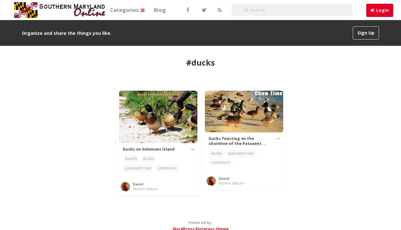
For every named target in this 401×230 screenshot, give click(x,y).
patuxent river (138, 168)
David (138, 184)
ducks (148, 158)
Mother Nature (145, 188)
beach (131, 158)
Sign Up (365, 33)
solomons (167, 168)
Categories (127, 9)
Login (382, 10)
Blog (160, 9)
